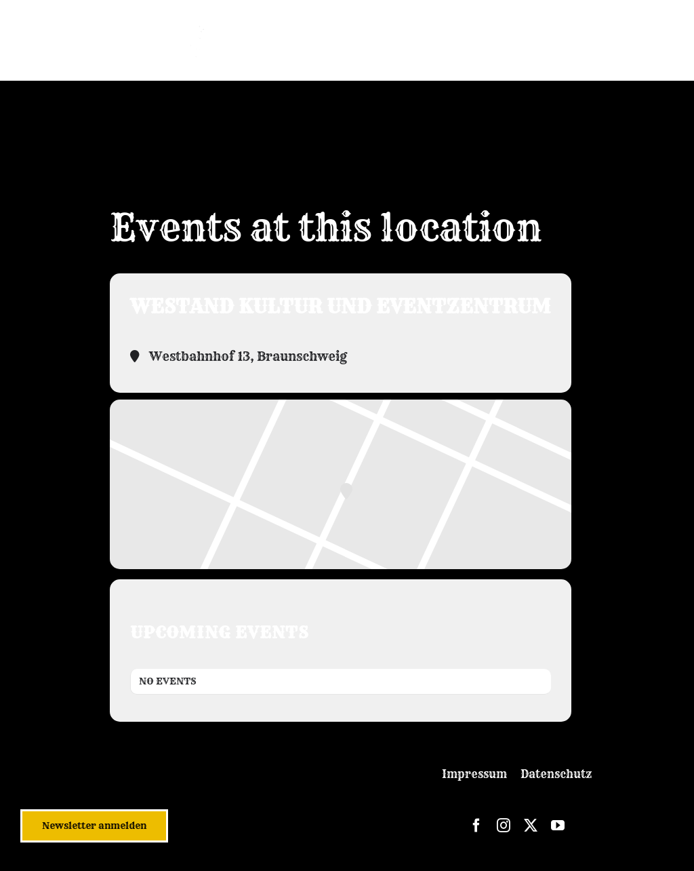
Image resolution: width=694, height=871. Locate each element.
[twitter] (530, 825)
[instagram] (503, 825)
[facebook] (476, 825)
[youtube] (558, 825)
